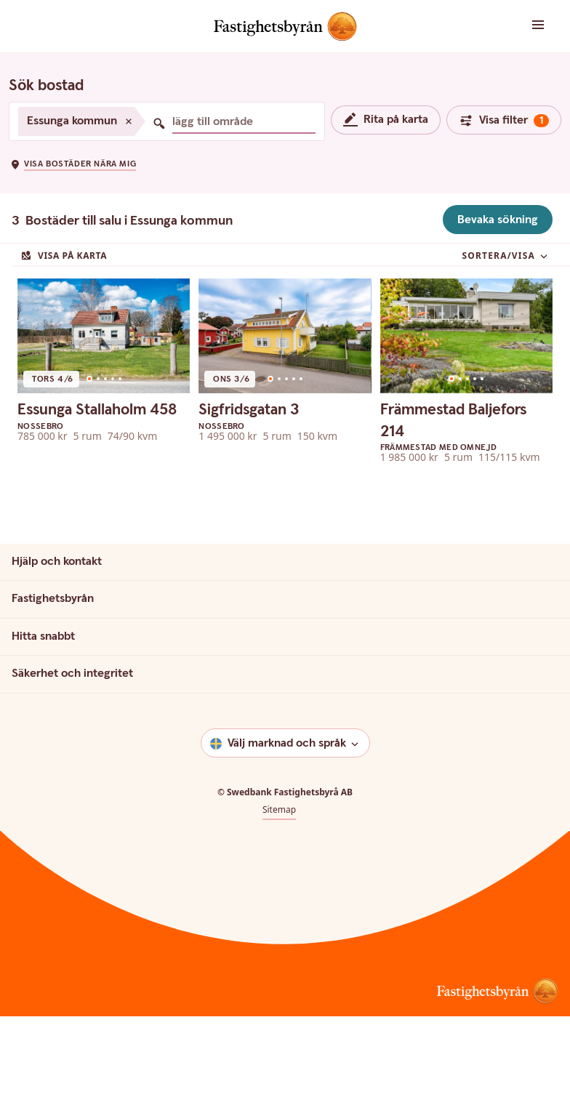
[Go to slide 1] (89, 448)
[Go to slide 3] (105, 448)
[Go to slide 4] (112, 448)
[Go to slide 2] (98, 448)
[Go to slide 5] (120, 448)
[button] (522, 26)
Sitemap (279, 879)
